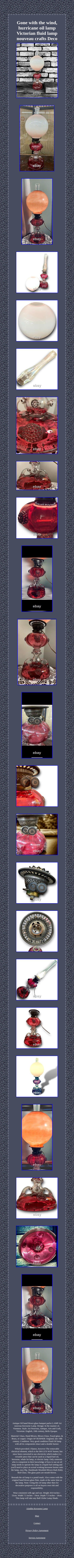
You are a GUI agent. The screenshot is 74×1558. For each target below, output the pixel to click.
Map (37, 1516)
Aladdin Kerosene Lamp (37, 1508)
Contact (37, 1523)
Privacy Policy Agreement (37, 1530)
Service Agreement (37, 1537)
